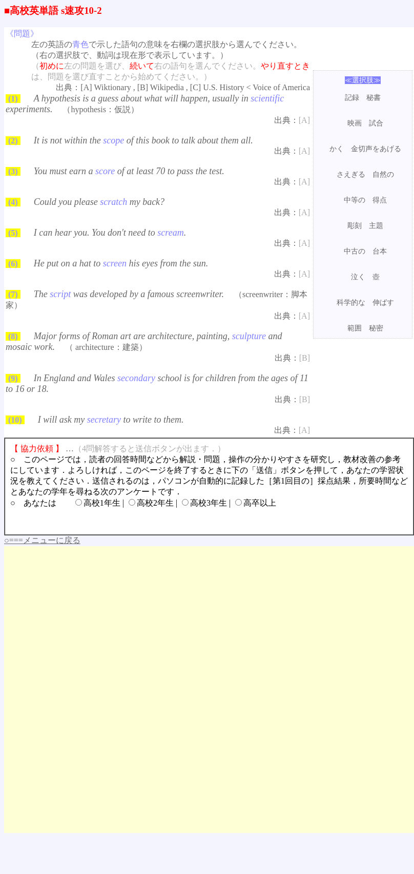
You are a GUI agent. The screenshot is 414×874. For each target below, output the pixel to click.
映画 (354, 123)
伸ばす (383, 302)
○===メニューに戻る (42, 540)
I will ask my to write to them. (111, 419)
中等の (354, 200)
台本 (379, 251)
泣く (358, 277)
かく (336, 149)
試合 (376, 123)
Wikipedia (167, 87)
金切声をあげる (376, 149)
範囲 (354, 328)
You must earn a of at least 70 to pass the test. (129, 171)
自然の (383, 174)
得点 (379, 200)
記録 (352, 97)
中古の (354, 251)
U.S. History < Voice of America (256, 87)
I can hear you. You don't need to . (110, 232)
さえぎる (351, 174)
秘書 (373, 97)
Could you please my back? (99, 202)
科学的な (351, 302)
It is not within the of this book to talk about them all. (143, 140)
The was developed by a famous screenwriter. (129, 294)
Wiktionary (112, 87)
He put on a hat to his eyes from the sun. (121, 263)
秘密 (376, 328)
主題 (376, 226)
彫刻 (354, 226)
